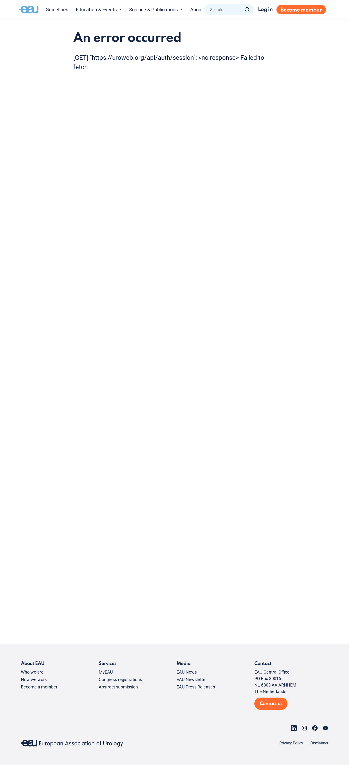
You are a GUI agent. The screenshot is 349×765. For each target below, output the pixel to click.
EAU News (187, 672)
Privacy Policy (291, 743)
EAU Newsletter (192, 679)
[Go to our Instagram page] (304, 728)
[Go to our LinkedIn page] (294, 728)
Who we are (32, 672)
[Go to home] (28, 9)
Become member (301, 10)
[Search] (247, 9)
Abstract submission (118, 686)
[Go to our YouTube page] (325, 728)
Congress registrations (120, 679)
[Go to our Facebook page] (315, 728)
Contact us (271, 703)
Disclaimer (319, 743)
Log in (265, 9)
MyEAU (106, 672)
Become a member (39, 686)
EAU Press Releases (196, 686)
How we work (34, 679)
